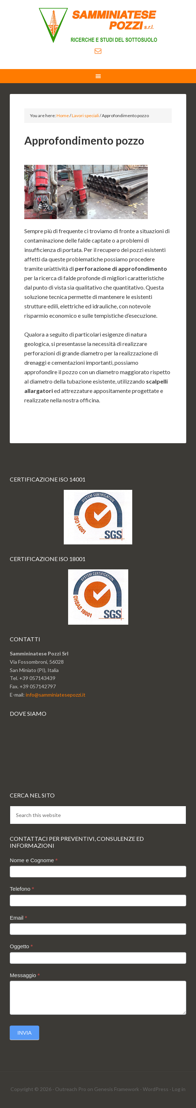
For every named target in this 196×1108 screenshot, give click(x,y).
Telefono (22, 889)
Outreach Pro (70, 1089)
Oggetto (21, 946)
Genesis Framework (116, 1089)
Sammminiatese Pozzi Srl (98, 25)
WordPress (155, 1089)
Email (18, 918)
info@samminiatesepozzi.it (56, 695)
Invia (24, 1033)
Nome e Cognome (34, 860)
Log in (178, 1089)
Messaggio (25, 975)
